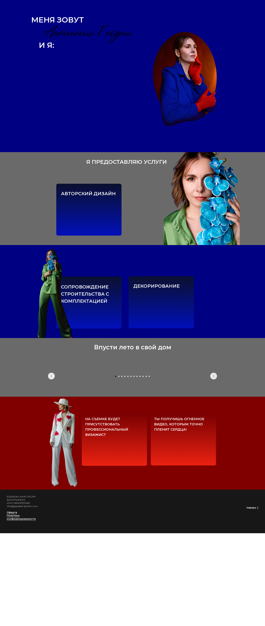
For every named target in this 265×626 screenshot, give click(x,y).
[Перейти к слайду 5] (128, 469)
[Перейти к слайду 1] (115, 469)
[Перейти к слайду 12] (149, 469)
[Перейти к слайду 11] (146, 469)
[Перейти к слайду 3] (122, 469)
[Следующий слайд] (213, 417)
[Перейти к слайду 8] (137, 469)
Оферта (12, 605)
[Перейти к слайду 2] (118, 469)
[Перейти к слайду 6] (131, 469)
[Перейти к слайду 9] (140, 469)
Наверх (252, 600)
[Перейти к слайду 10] (143, 469)
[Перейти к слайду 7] (134, 469)
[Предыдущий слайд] (51, 417)
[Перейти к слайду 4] (125, 469)
